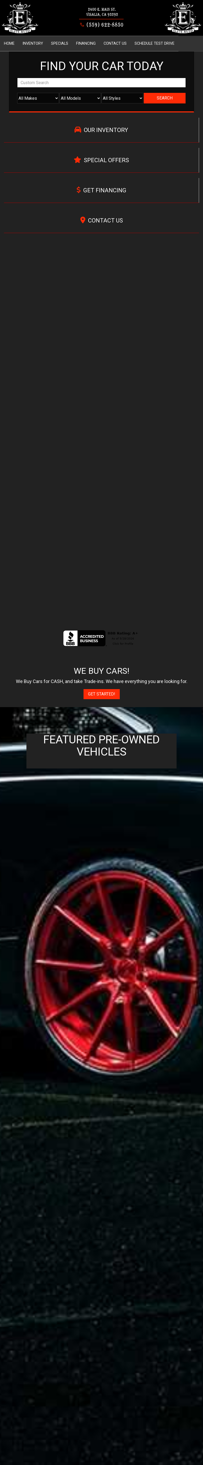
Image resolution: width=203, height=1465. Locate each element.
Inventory (32, 43)
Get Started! (101, 694)
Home (9, 43)
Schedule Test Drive (154, 43)
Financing (86, 43)
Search (165, 98)
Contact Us (115, 43)
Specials (59, 43)
